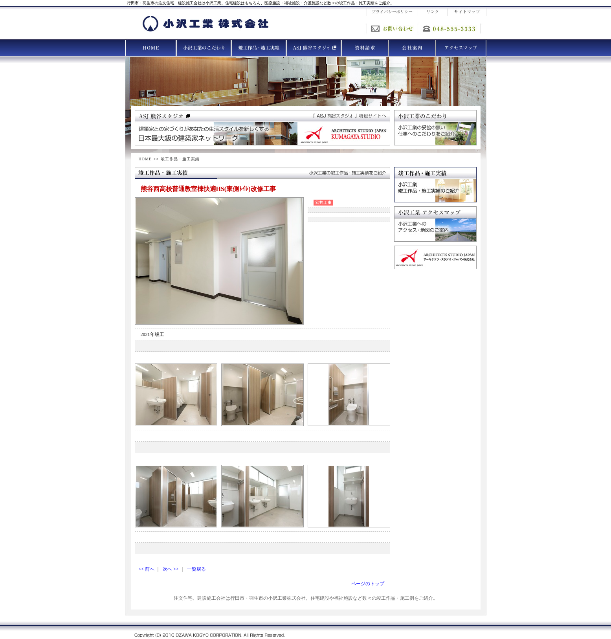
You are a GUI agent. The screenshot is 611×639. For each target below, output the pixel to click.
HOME (145, 159)
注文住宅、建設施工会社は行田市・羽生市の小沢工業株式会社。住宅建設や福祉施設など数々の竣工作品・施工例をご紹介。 (306, 598)
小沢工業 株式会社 (205, 23)
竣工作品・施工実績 (180, 159)
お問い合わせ (392, 28)
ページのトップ (367, 583)
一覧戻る (196, 569)
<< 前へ (147, 569)
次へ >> (171, 569)
